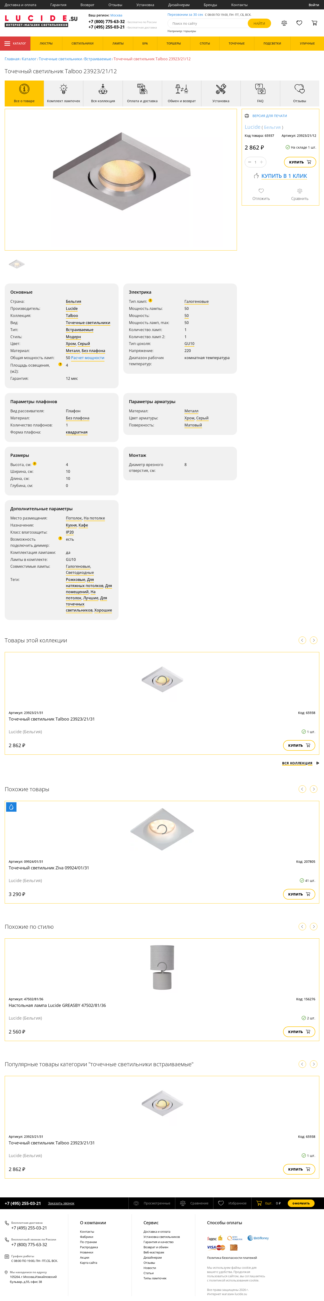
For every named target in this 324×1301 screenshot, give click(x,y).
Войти (314, 5)
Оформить (301, 1203)
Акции (84, 1257)
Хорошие (103, 610)
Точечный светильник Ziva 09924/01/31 (49, 868)
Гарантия (58, 4)
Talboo (72, 315)
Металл (73, 350)
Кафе (83, 525)
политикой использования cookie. (234, 1280)
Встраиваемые (97, 58)
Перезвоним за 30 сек (185, 15)
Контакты (239, 4)
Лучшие (90, 597)
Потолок (74, 518)
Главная (12, 58)
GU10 (189, 343)
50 (186, 315)
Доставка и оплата (20, 4)
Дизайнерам (179, 4)
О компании (93, 1222)
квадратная (77, 432)
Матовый (193, 425)
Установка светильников (162, 1237)
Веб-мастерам (154, 1252)
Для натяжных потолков (84, 582)
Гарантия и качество (159, 1242)
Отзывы (115, 4)
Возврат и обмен (156, 1247)
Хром (71, 343)
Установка (145, 4)
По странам (88, 1242)
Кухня (71, 525)
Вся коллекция (300, 763)
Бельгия (73, 301)
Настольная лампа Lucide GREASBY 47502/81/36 (57, 1005)
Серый (84, 343)
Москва (116, 15)
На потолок (81, 594)
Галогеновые (196, 301)
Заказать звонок (61, 1203)
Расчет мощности (87, 357)
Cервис (151, 1222)
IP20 (70, 532)
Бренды (210, 4)
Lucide (72, 308)
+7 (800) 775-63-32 (122, 21)
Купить (300, 162)
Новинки (86, 1252)
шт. (264, 1203)
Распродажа (89, 1247)
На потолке (94, 518)
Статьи (149, 1273)
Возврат (87, 4)
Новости (150, 1268)
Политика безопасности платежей (232, 1258)
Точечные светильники (60, 58)
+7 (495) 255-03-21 (122, 27)
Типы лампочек (155, 1278)
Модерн (73, 336)
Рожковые (75, 579)
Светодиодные (80, 572)
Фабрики (86, 1237)
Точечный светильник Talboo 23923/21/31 (52, 719)
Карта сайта (88, 1262)
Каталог (15, 43)
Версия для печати (269, 116)
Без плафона (93, 350)
